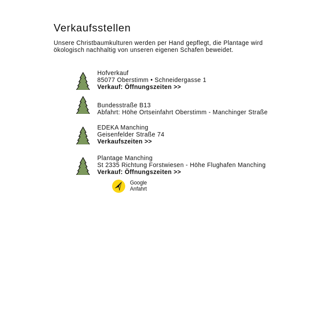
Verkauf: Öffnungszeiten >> (139, 86)
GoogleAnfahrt (138, 186)
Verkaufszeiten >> (124, 141)
